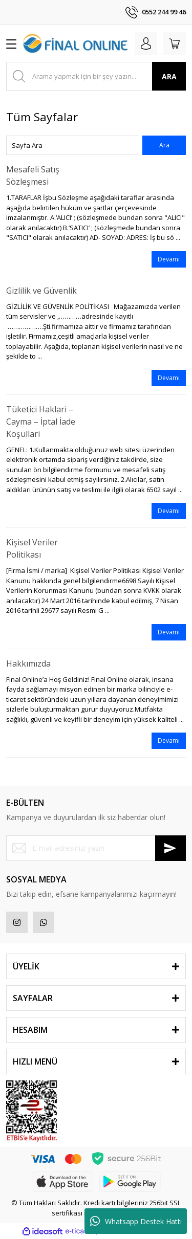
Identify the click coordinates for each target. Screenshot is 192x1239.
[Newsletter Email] (96, 848)
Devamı (169, 259)
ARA (169, 76)
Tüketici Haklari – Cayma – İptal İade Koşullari (40, 421)
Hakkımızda (28, 663)
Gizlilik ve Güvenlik (41, 290)
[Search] (96, 76)
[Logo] (76, 43)
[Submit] (170, 848)
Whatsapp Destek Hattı (136, 1221)
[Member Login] (146, 43)
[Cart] (174, 43)
